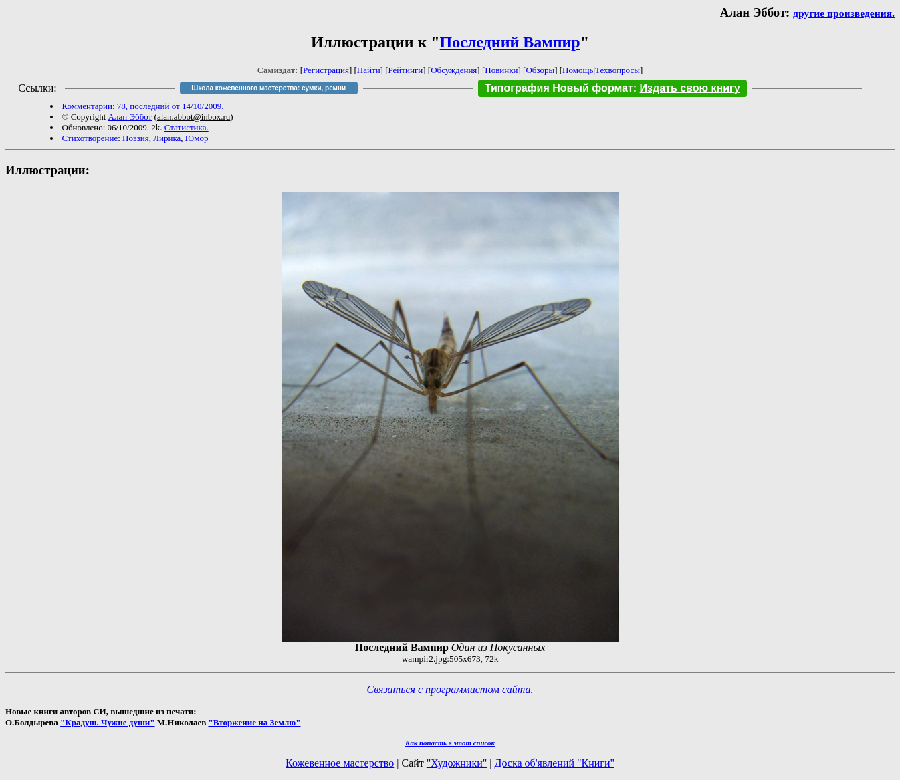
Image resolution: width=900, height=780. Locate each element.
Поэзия (135, 138)
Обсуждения (454, 70)
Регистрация (326, 70)
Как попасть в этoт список (450, 743)
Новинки (501, 70)
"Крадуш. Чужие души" (107, 722)
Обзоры (540, 70)
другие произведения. (844, 13)
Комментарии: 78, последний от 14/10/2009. (143, 106)
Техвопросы (617, 70)
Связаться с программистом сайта (449, 689)
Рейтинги (405, 70)
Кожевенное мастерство (340, 763)
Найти (368, 70)
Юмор (197, 138)
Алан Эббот (130, 117)
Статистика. (186, 127)
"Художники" (457, 763)
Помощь (577, 70)
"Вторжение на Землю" (254, 722)
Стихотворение (90, 138)
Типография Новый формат (559, 88)
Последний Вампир (510, 42)
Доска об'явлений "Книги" (554, 763)
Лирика (167, 138)
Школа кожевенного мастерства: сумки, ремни (268, 88)
